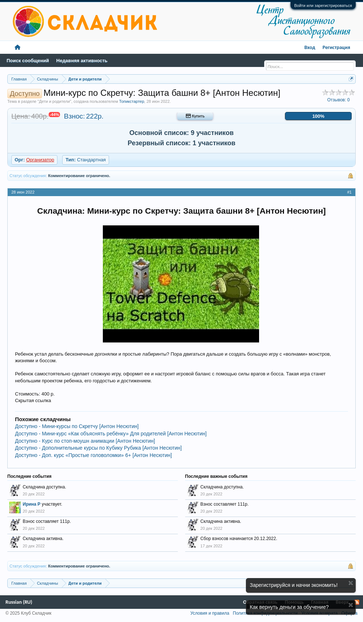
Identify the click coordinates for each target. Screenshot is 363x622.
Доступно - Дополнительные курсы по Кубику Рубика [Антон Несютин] (98, 448)
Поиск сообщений (28, 60)
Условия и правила (209, 613)
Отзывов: (338, 99)
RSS (356, 602)
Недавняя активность (82, 60)
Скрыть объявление (350, 583)
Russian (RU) (18, 602)
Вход (309, 47)
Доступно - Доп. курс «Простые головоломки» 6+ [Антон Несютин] (93, 455)
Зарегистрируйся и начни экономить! (294, 585)
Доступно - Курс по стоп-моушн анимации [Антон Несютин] (85, 441)
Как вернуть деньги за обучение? (289, 607)
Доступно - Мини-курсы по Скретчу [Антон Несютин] (77, 426)
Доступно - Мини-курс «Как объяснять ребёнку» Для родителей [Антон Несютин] (111, 433)
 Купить (195, 116)
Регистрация (336, 47)
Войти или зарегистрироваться (323, 5)
